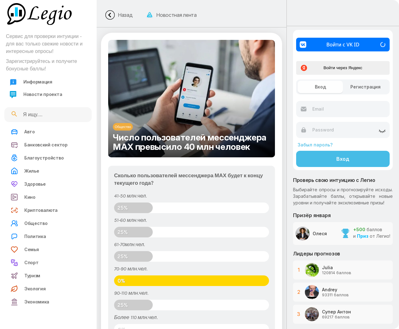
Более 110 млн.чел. (136, 317)
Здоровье (28, 184)
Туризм (25, 275)
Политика (28, 236)
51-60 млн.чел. (130, 220)
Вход (342, 159)
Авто (23, 132)
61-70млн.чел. (129, 244)
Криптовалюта (34, 210)
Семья (25, 249)
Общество (29, 223)
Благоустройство (37, 158)
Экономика (30, 302)
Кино (23, 197)
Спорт (24, 262)
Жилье (25, 171)
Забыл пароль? (315, 144)
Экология (28, 289)
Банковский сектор (39, 145)
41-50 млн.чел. (130, 196)
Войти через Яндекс (331, 68)
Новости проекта (35, 94)
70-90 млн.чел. (130, 268)
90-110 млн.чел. (131, 293)
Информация (30, 82)
